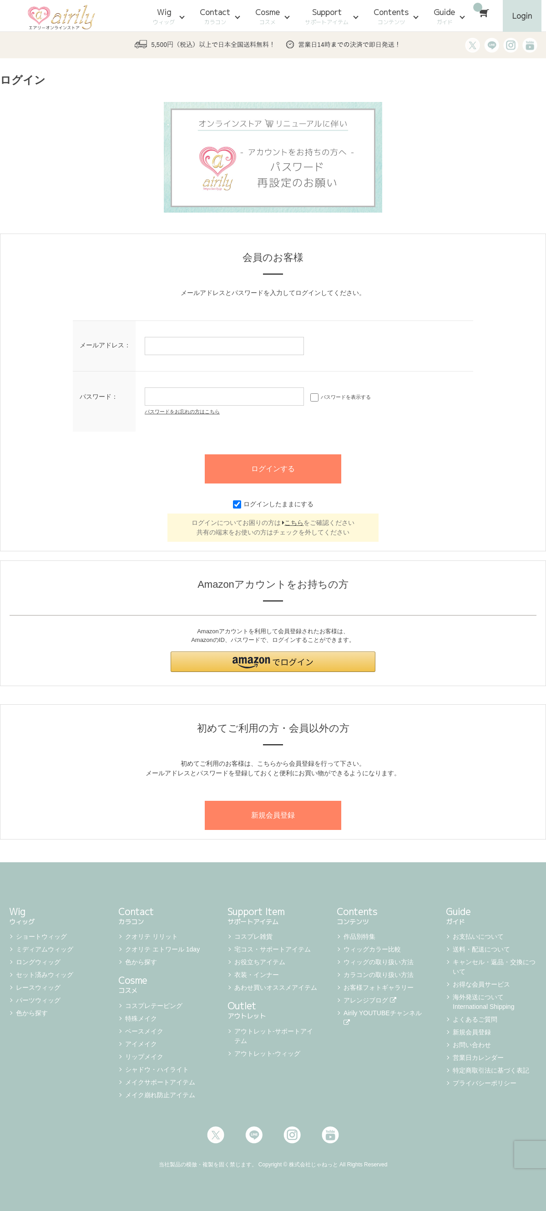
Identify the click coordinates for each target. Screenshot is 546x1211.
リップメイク (144, 1056)
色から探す (32, 1013)
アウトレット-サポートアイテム (273, 1036)
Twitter (215, 1135)
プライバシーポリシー (484, 1083)
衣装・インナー (256, 974)
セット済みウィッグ (44, 974)
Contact (215, 16)
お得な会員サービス (481, 984)
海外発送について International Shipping (483, 1001)
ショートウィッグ (41, 936)
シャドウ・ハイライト (157, 1069)
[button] (273, 661)
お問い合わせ (472, 1044)
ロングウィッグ (38, 962)
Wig (164, 16)
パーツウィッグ (38, 1000)
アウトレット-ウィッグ (267, 1053)
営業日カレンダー (478, 1057)
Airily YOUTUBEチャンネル (384, 1017)
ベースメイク (144, 1031)
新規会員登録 (472, 1032)
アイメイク (141, 1044)
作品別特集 (359, 936)
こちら (292, 522)
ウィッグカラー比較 (372, 949)
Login (522, 15)
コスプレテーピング (153, 1005)
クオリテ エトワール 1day (162, 949)
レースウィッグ (38, 987)
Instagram (292, 1135)
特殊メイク (141, 1018)
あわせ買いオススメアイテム (275, 987)
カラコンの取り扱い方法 (379, 974)
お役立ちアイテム (259, 962)
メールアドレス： (105, 345)
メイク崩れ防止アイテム (160, 1095)
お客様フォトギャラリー (379, 987)
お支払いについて (478, 936)
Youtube (330, 1135)
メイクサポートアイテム (160, 1082)
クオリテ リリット (151, 936)
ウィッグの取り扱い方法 (379, 962)
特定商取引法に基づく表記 (491, 1070)
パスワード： (99, 396)
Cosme (267, 16)
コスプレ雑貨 (253, 936)
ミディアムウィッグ (44, 949)
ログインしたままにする (273, 504)
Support (327, 16)
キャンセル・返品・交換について (494, 966)
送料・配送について (481, 949)
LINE (254, 1135)
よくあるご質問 (475, 1019)
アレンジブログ (370, 1000)
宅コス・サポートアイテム (272, 949)
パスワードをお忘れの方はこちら (182, 411)
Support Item (273, 915)
